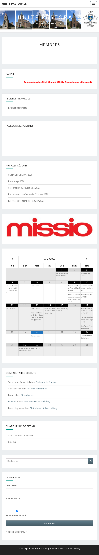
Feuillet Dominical (17, 107)
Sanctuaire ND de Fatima (20, 435)
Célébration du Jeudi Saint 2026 (24, 187)
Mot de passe (13, 498)
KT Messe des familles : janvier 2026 (26, 200)
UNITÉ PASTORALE (14, 3)
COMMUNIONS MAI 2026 (20, 174)
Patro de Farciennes (37, 388)
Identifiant (11, 485)
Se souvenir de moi (17, 513)
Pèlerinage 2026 (16, 181)
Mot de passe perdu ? (16, 531)
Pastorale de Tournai (45, 382)
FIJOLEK (12, 401)
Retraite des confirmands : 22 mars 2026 (28, 194)
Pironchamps (27, 395)
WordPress (58, 548)
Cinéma (12, 441)
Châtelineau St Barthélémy (36, 401)
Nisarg (77, 548)
